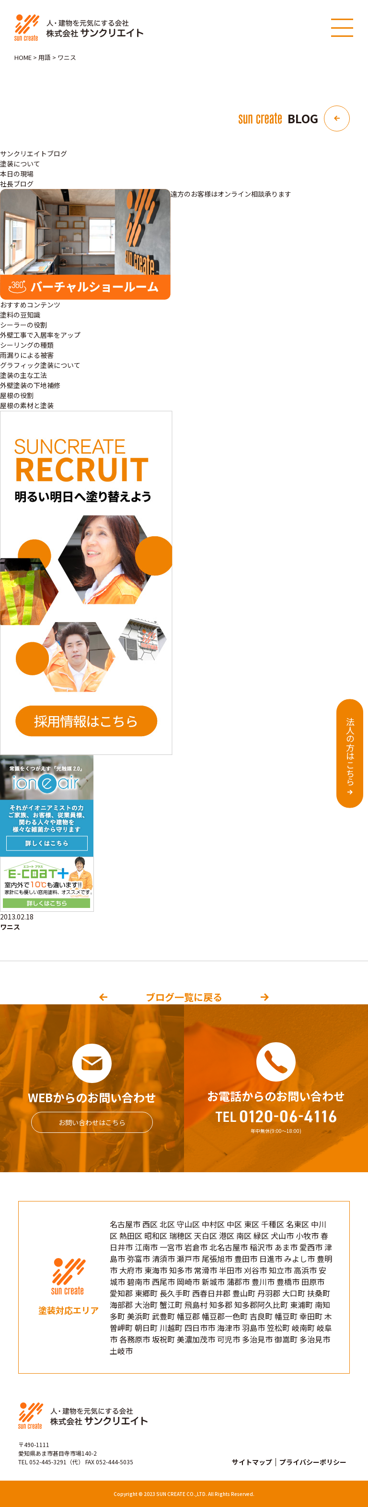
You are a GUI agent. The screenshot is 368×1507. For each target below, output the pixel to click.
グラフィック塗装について (40, 365)
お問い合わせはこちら (92, 1122)
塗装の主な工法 (23, 375)
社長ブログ (17, 183)
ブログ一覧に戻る (184, 997)
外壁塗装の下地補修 (30, 385)
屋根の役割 (17, 395)
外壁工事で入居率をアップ (40, 335)
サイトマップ (252, 1462)
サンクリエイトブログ (33, 153)
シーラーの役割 (23, 325)
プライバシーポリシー (312, 1462)
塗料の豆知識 (20, 314)
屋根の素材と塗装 (27, 405)
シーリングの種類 (27, 345)
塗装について (20, 163)
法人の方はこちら (350, 751)
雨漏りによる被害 (27, 355)
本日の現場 (17, 173)
